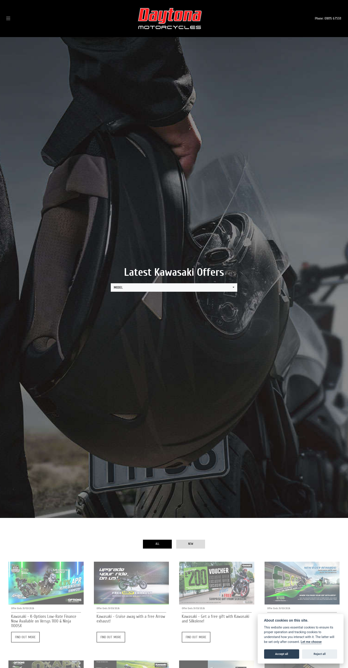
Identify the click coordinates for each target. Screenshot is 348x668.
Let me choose (311, 642)
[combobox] (174, 287)
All (157, 543)
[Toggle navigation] (15, 18)
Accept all (281, 654)
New (190, 543)
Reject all (320, 654)
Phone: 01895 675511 (328, 18)
